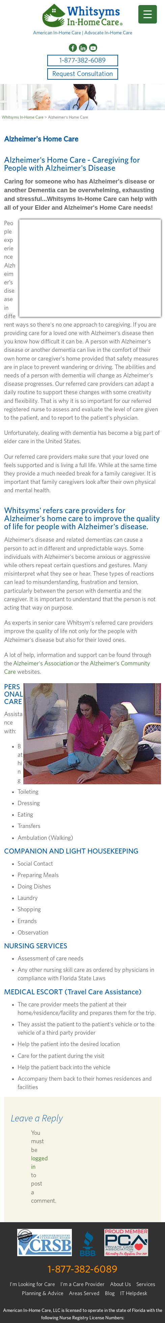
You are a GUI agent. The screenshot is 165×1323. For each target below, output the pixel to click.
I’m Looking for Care (32, 1284)
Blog (110, 1293)
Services (145, 1284)
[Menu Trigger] (147, 14)
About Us (120, 1284)
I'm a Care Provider (82, 1284)
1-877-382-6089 (82, 60)
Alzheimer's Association (43, 664)
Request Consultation (82, 74)
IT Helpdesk (133, 1293)
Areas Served (84, 1293)
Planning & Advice (42, 1293)
